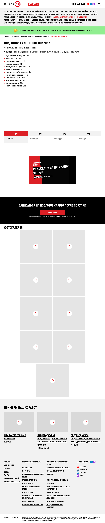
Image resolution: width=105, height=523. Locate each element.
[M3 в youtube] (89, 467)
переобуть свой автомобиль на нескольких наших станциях (71, 30)
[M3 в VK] (89, 470)
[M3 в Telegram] (89, 472)
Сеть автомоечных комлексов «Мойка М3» (16, 4)
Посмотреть (35, 246)
